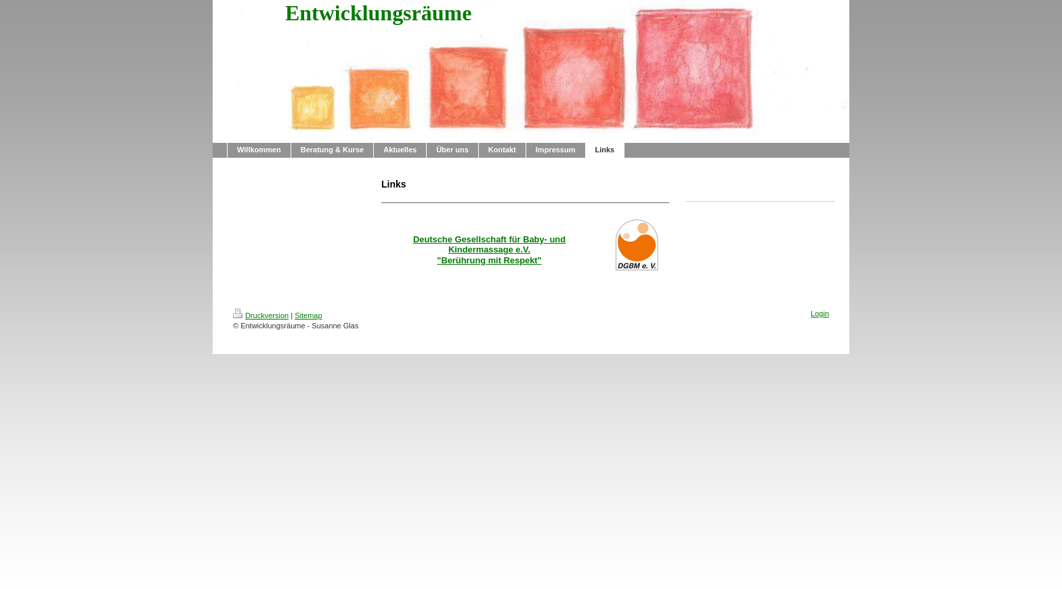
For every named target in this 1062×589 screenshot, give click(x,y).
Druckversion (261, 315)
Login (820, 313)
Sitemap (308, 315)
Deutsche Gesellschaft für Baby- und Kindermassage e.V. (489, 244)
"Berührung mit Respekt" (489, 260)
